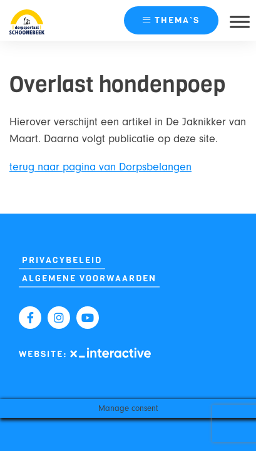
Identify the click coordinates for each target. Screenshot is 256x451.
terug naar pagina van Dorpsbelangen (100, 167)
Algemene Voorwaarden (89, 278)
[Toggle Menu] (240, 22)
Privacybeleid (62, 260)
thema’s (171, 20)
